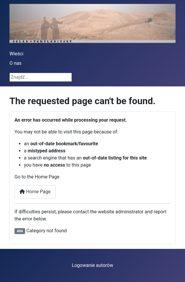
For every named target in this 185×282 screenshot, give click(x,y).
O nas (15, 63)
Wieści (16, 54)
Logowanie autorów (92, 265)
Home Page (35, 191)
